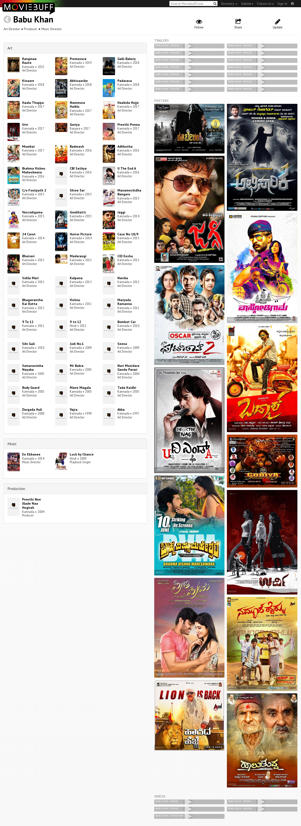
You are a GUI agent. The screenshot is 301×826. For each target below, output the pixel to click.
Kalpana (76, 278)
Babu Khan (33, 19)
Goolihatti (78, 212)
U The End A (126, 168)
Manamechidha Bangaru (129, 192)
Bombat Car (126, 322)
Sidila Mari (30, 278)
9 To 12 (27, 322)
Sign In (282, 3)
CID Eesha (125, 256)
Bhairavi (28, 256)
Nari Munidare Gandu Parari (128, 367)
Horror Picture (81, 234)
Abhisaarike (79, 81)
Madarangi (78, 256)
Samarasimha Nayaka (32, 367)
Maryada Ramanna (124, 302)
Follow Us (265, 3)
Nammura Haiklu (77, 104)
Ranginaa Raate (29, 61)
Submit (247, 3)
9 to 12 (75, 322)
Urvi (25, 124)
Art (10, 48)
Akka (121, 409)
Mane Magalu (80, 387)
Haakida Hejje (128, 102)
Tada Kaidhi (126, 387)
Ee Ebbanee (31, 454)
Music (12, 443)
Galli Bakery (126, 59)
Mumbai (28, 146)
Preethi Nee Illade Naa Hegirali (31, 503)
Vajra (73, 409)
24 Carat (29, 234)
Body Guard (30, 387)
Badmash (77, 146)
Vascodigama (32, 212)
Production (16, 488)
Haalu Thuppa (33, 102)
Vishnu (75, 300)
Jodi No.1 (77, 344)
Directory (229, 3)
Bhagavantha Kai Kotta (32, 302)
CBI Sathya (78, 168)
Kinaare (28, 81)
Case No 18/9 (127, 234)
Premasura (78, 59)
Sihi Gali (28, 344)
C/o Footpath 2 (34, 190)
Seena (122, 344)
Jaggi (121, 212)
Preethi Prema (128, 124)
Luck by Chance (82, 454)
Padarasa (124, 81)
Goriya (75, 124)
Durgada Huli (32, 409)
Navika (122, 278)
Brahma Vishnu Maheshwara (33, 170)
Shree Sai (77, 190)
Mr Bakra (76, 365)
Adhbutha (125, 146)
